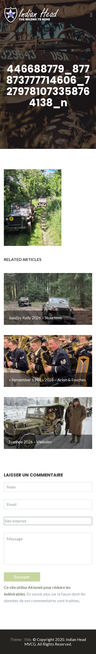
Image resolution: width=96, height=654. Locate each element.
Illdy (27, 639)
